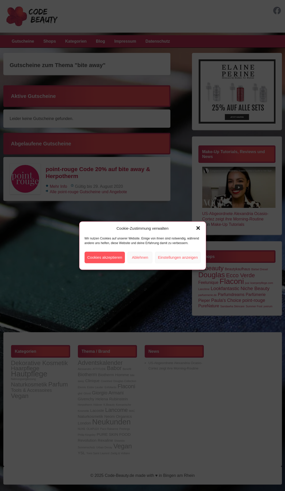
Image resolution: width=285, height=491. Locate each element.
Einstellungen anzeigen (178, 257)
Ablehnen (140, 257)
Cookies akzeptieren (104, 257)
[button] (198, 228)
